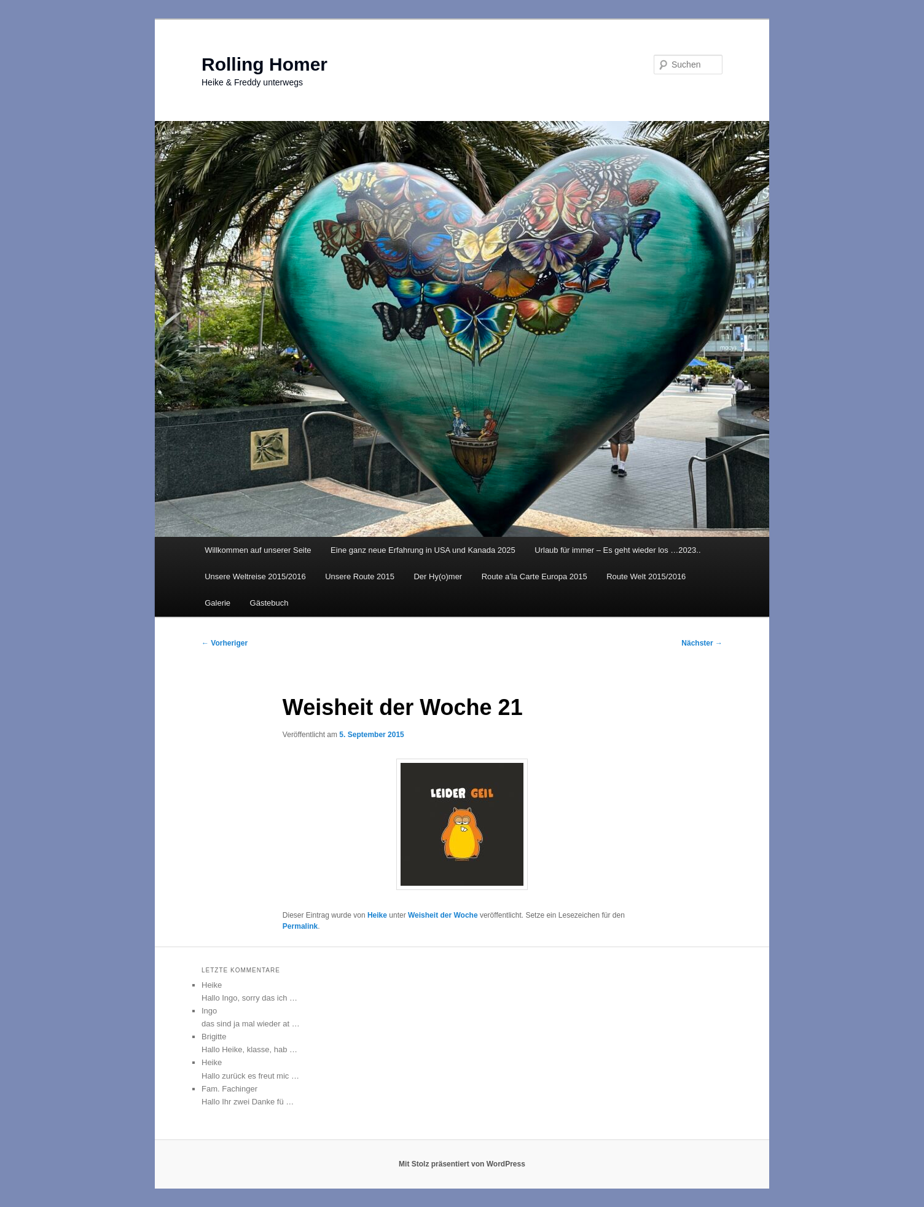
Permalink (300, 926)
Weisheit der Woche (443, 915)
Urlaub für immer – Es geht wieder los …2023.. (617, 550)
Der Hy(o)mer (437, 576)
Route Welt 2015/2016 (646, 576)
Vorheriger (225, 643)
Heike (377, 915)
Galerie (217, 602)
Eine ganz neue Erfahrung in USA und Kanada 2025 (423, 550)
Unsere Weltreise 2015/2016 (255, 576)
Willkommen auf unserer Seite (258, 550)
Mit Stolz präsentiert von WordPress (462, 1164)
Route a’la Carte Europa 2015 (534, 576)
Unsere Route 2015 (359, 576)
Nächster (701, 643)
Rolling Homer (264, 64)
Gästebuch (269, 602)
